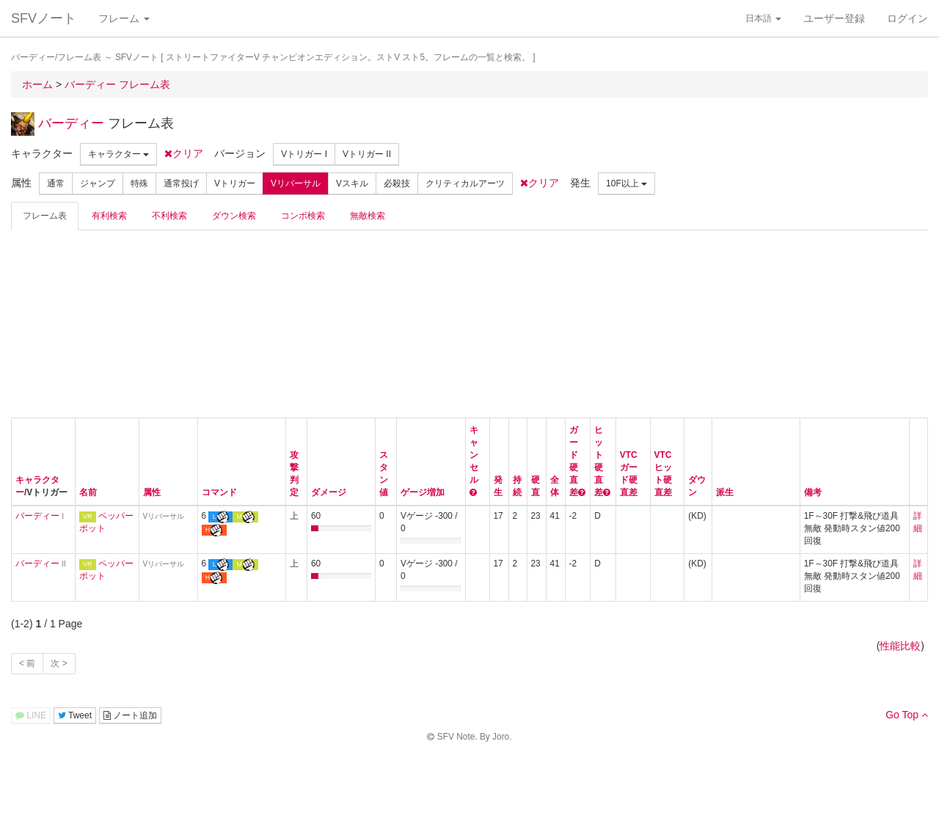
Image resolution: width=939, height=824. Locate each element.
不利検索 (169, 216)
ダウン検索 (234, 216)
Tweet (75, 715)
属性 (152, 492)
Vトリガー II (367, 154)
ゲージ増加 (423, 492)
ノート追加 (130, 715)
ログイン (907, 18)
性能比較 (900, 646)
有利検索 (109, 216)
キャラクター (118, 154)
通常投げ (181, 183)
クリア (183, 153)
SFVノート (43, 18)
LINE (30, 715)
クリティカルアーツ (465, 183)
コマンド (219, 492)
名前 (88, 492)
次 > (59, 663)
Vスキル (352, 183)
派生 (725, 492)
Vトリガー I (304, 154)
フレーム (124, 18)
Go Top (906, 715)
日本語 (763, 18)
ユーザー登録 (834, 18)
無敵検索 (367, 216)
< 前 (27, 663)
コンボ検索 (303, 216)
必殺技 (397, 183)
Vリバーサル (296, 183)
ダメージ (328, 492)
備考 (813, 492)
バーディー (71, 123)
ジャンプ (97, 183)
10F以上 (626, 183)
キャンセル (474, 455)
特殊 (139, 183)
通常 (56, 183)
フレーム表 (45, 216)
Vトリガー (234, 183)
